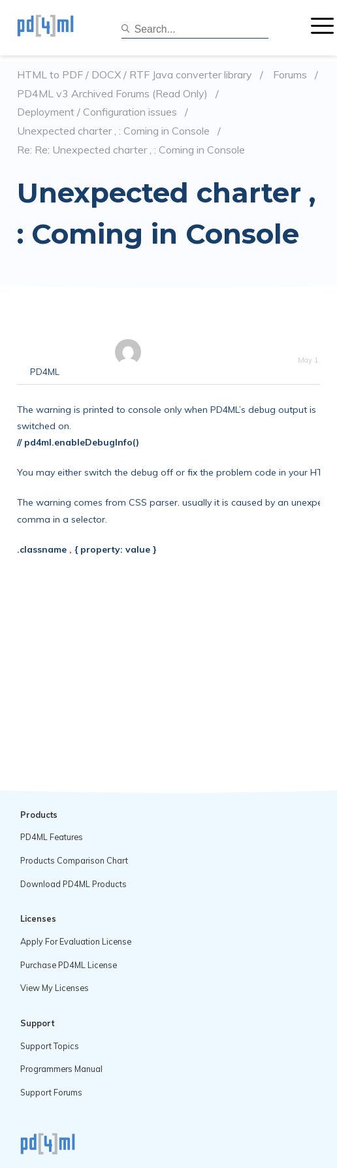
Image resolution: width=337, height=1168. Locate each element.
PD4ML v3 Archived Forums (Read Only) (112, 94)
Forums (290, 75)
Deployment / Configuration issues (97, 112)
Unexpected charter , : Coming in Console (113, 131)
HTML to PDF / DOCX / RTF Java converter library (134, 75)
